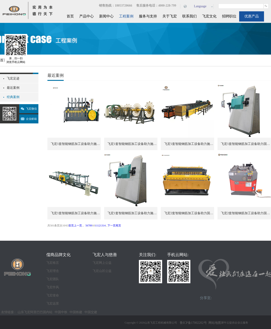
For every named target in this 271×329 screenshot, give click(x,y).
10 (93, 225)
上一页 (78, 225)
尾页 (118, 225)
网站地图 (214, 322)
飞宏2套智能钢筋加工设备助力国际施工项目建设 (189, 213)
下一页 (111, 225)
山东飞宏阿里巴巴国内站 (35, 312)
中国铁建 (76, 312)
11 (96, 225)
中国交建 (90, 312)
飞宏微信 (31, 108)
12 (98, 225)
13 (101, 225)
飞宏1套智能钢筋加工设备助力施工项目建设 (76, 144)
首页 (70, 16)
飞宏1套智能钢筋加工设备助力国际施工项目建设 (246, 144)
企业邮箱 (31, 118)
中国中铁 (61, 312)
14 (104, 225)
